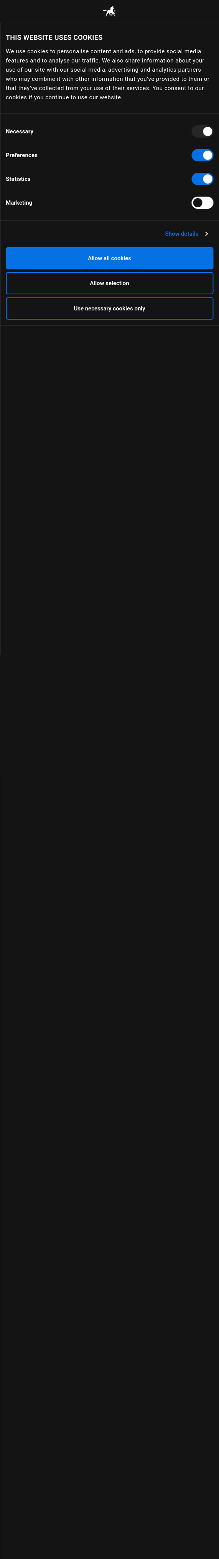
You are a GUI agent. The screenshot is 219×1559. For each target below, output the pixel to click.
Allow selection (109, 283)
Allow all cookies (109, 258)
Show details (181, 233)
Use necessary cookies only (109, 308)
